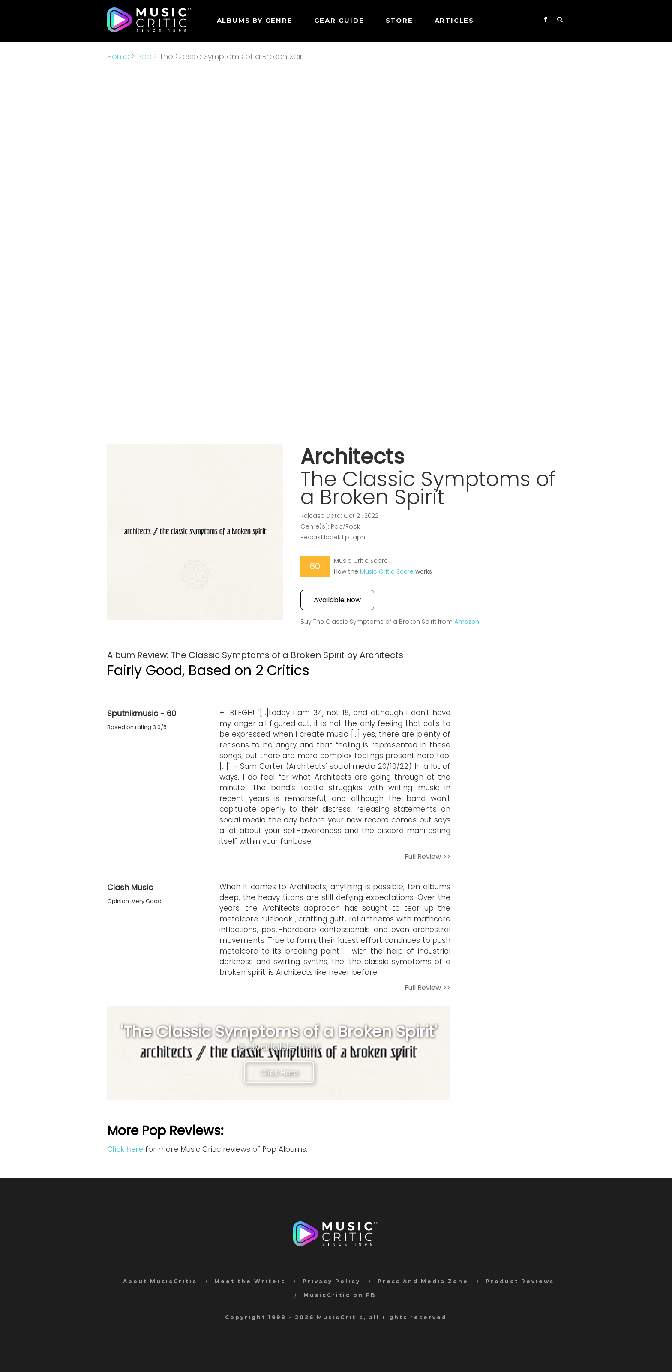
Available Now (337, 600)
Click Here (279, 1072)
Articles (454, 20)
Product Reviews (520, 1281)
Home (118, 56)
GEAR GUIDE (339, 20)
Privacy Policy (331, 1281)
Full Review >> (427, 856)
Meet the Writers (249, 1281)
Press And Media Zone (423, 1281)
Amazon (466, 621)
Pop (144, 56)
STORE (399, 20)
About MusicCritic (160, 1281)
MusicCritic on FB (339, 1295)
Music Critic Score (387, 571)
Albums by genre (255, 20)
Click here (125, 1149)
